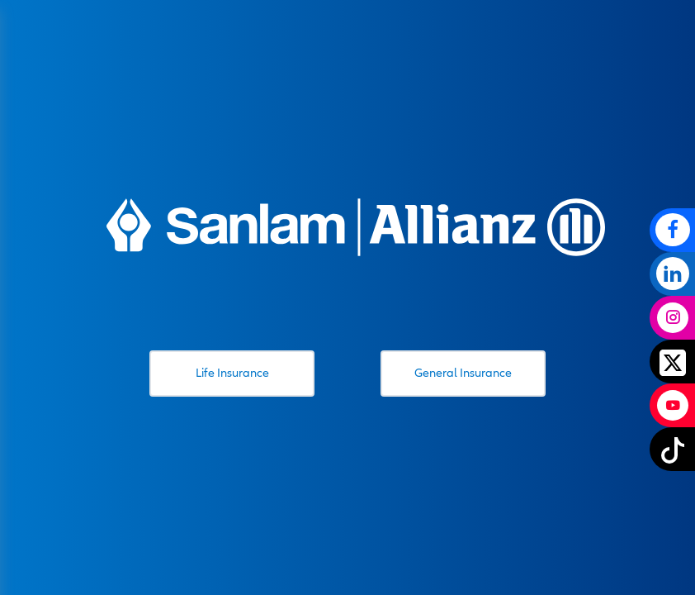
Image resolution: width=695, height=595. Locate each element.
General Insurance (463, 372)
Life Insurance (232, 372)
